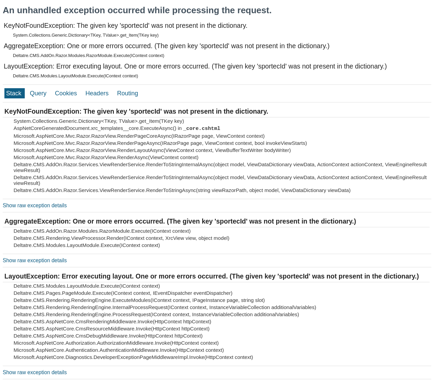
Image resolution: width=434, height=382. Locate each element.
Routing (127, 93)
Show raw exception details (35, 205)
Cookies (67, 93)
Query (39, 93)
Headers (97, 93)
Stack (14, 93)
